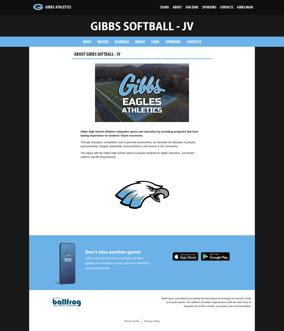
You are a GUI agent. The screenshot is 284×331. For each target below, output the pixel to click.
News (87, 41)
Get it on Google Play (215, 256)
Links (155, 41)
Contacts (194, 41)
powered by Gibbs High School (67, 302)
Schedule (122, 41)
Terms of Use (131, 321)
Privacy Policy (152, 321)
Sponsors (173, 41)
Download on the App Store (185, 256)
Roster (102, 41)
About (140, 41)
